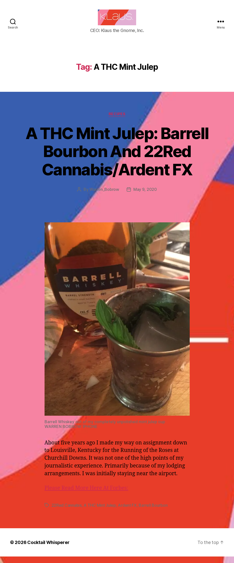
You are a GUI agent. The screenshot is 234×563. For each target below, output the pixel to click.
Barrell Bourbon (153, 511)
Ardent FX (127, 511)
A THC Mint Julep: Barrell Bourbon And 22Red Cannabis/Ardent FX (117, 158)
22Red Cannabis (67, 511)
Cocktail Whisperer (48, 548)
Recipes (117, 120)
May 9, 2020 (145, 196)
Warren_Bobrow (104, 196)
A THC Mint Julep (100, 511)
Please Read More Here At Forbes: (86, 494)
